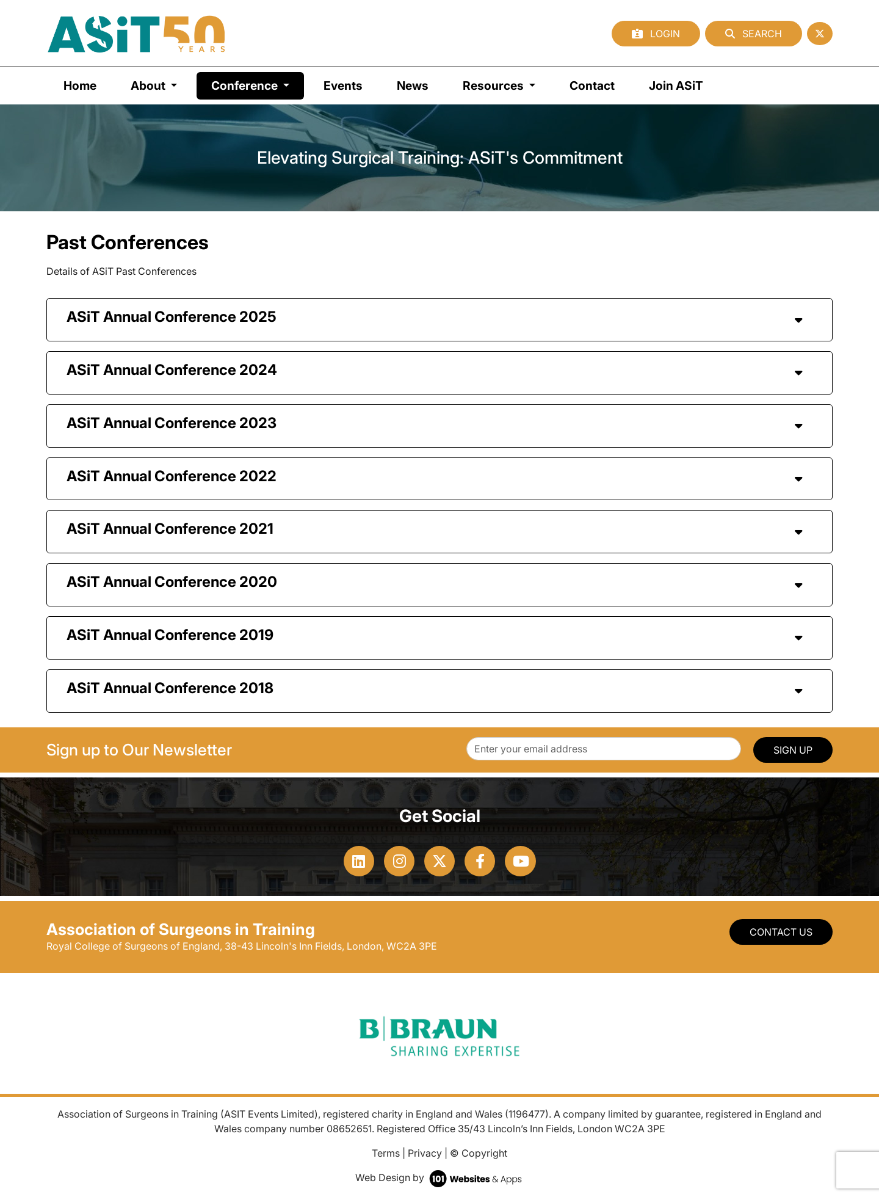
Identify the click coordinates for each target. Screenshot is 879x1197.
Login (656, 33)
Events (343, 85)
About (149, 85)
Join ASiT (676, 85)
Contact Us (781, 932)
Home (79, 85)
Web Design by (439, 1177)
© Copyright (478, 1153)
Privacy (425, 1153)
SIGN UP (792, 750)
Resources (494, 85)
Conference (257, 84)
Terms (386, 1153)
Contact (592, 85)
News (413, 85)
